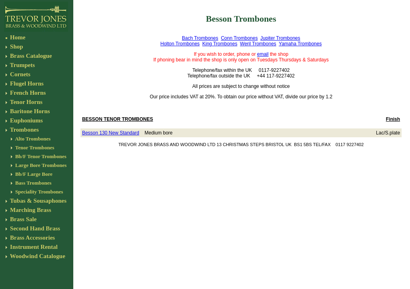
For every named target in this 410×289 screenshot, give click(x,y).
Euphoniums (25, 120)
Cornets (19, 74)
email (263, 54)
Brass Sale (22, 219)
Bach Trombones (200, 38)
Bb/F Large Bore (33, 174)
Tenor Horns (25, 102)
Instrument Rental (33, 247)
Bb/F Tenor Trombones (40, 156)
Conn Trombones (239, 38)
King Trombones (219, 44)
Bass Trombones (33, 183)
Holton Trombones (180, 44)
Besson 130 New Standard (110, 133)
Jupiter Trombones (280, 38)
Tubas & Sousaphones (37, 200)
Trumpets (21, 65)
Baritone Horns (29, 111)
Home (16, 37)
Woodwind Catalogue (36, 256)
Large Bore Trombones (40, 165)
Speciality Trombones (38, 192)
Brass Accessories (31, 237)
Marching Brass (29, 210)
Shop (15, 46)
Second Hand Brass (35, 228)
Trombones (23, 129)
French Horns (27, 93)
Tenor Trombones (34, 147)
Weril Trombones (258, 44)
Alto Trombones (32, 139)
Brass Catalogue (30, 56)
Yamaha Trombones (300, 44)
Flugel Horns (26, 83)
